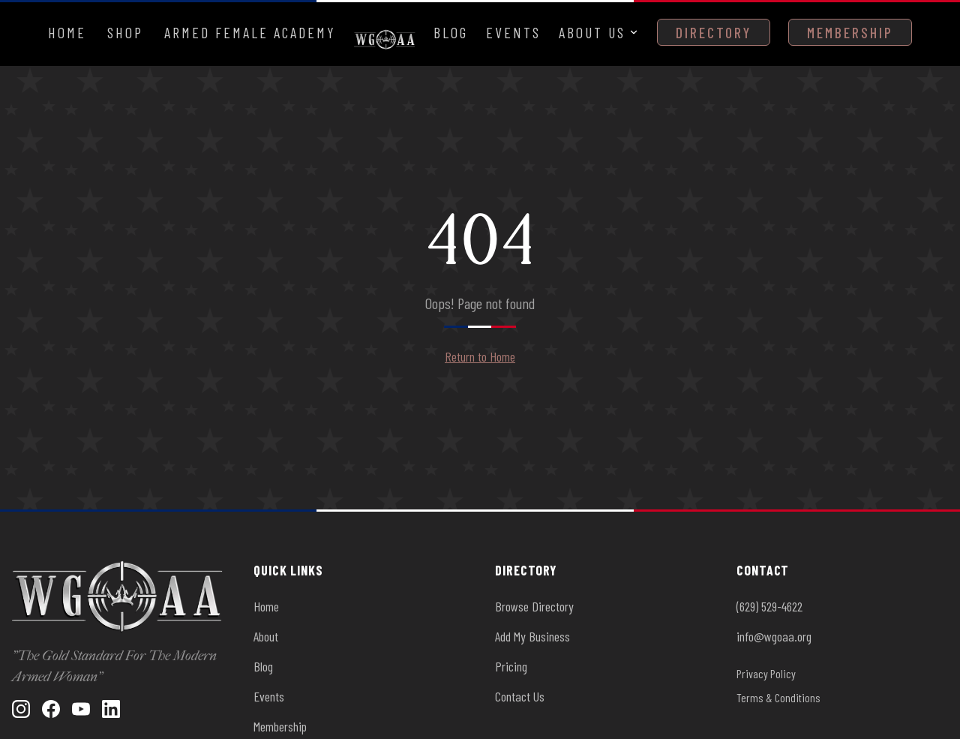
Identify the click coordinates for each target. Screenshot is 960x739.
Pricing (511, 666)
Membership (850, 32)
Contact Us (519, 696)
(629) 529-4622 (769, 606)
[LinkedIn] (111, 709)
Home (67, 32)
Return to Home (480, 356)
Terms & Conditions (778, 697)
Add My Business (532, 636)
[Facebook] (51, 709)
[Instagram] (21, 709)
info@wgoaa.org (774, 636)
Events (513, 32)
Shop (125, 32)
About (266, 636)
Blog (451, 32)
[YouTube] (81, 709)
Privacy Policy (766, 673)
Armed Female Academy (250, 32)
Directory (714, 32)
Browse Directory (534, 606)
